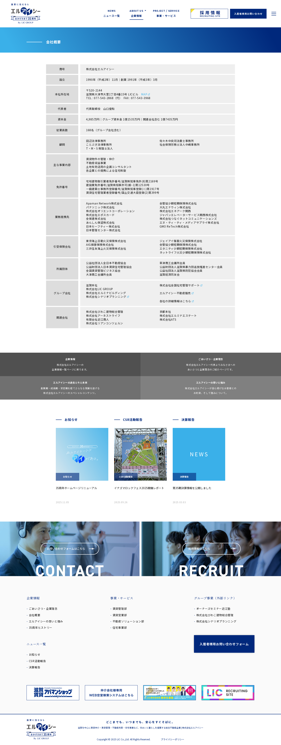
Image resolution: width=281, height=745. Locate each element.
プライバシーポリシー (172, 739)
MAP (145, 94)
